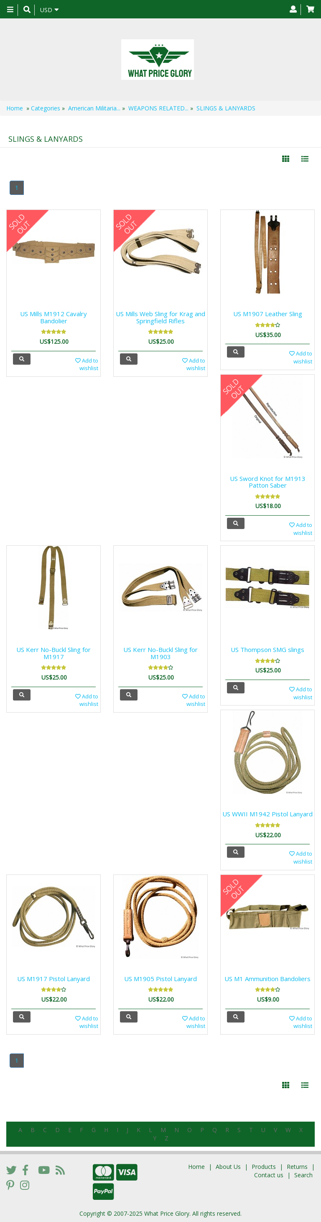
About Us (228, 1167)
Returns (297, 1167)
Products (264, 1167)
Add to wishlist (86, 364)
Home (14, 108)
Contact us (268, 1175)
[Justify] (305, 159)
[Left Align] (286, 159)
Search (303, 1175)
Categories (45, 108)
